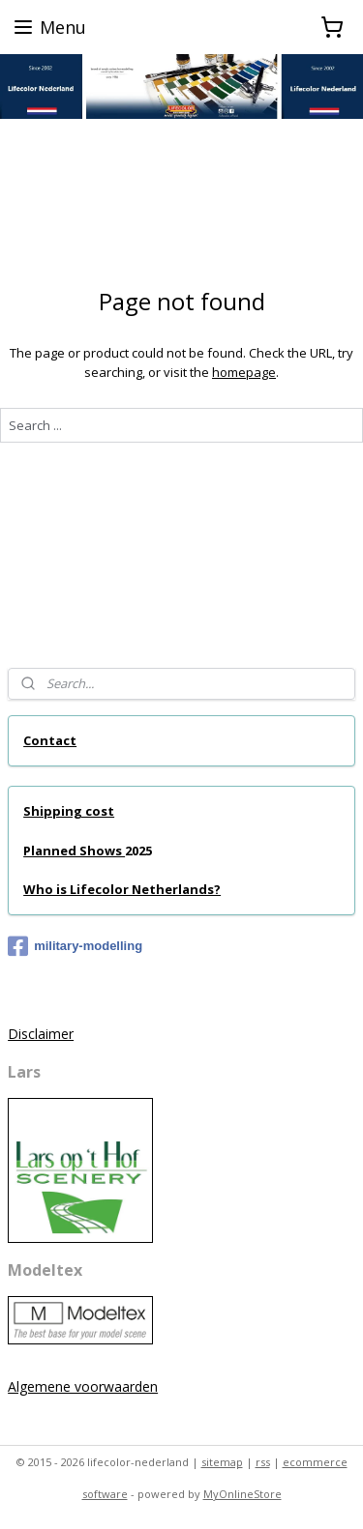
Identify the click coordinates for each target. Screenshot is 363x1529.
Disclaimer (41, 1033)
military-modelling (75, 946)
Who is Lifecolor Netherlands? (122, 889)
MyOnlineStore (242, 1493)
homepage (244, 372)
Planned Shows (74, 850)
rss (263, 1462)
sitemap (222, 1462)
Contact (49, 740)
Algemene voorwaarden (83, 1386)
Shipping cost (68, 811)
